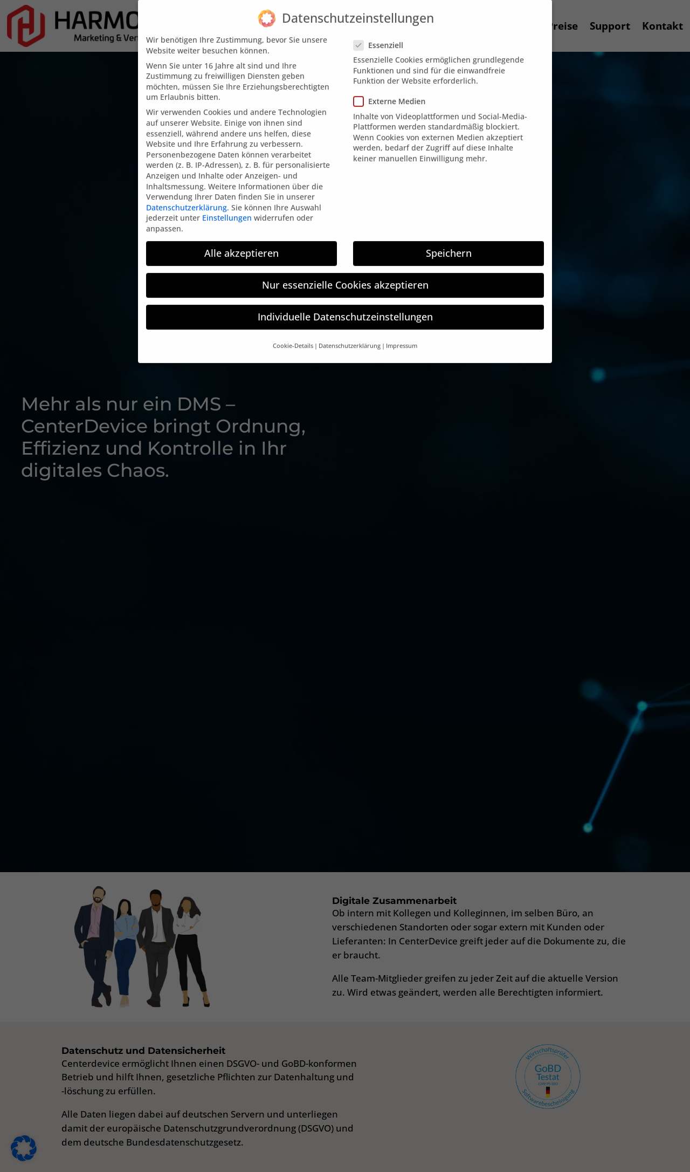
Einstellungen (227, 204)
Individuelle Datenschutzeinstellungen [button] (345, 302)
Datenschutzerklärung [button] (350, 332)
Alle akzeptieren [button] (241, 238)
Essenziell (381, 31)
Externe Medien (392, 88)
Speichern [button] (449, 238)
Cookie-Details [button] (293, 332)
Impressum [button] (401, 332)
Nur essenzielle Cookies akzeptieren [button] (345, 270)
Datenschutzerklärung (186, 193)
